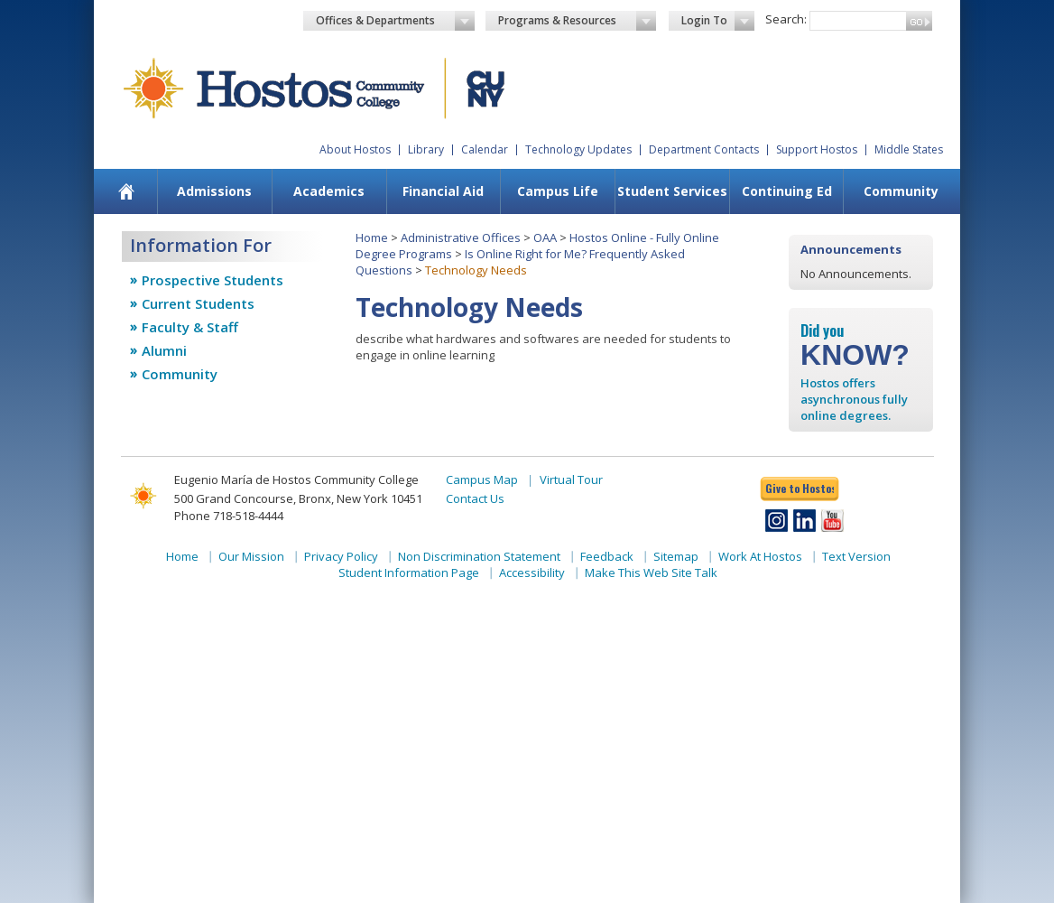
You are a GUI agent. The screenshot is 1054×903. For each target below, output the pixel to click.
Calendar (484, 149)
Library (426, 149)
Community (901, 191)
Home (372, 237)
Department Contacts (704, 149)
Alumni (164, 350)
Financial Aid (443, 191)
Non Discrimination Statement (479, 556)
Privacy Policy (341, 556)
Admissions (214, 191)
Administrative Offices (461, 237)
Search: (786, 19)
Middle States (908, 149)
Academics (329, 191)
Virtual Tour (571, 479)
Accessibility (532, 572)
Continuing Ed (787, 191)
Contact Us (475, 498)
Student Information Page (408, 572)
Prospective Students (212, 280)
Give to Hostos (799, 488)
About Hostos (355, 149)
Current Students (198, 303)
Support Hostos (816, 149)
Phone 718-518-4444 (228, 515)
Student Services (672, 191)
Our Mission (251, 556)
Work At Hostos (760, 556)
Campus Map (482, 479)
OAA (545, 237)
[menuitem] (127, 191)
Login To (717, 21)
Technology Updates (578, 149)
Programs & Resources (577, 21)
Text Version (856, 556)
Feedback (606, 556)
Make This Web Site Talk (651, 572)
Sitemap (675, 556)
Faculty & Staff (190, 327)
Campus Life (557, 191)
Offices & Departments (395, 21)
